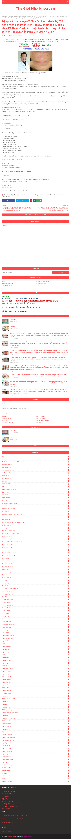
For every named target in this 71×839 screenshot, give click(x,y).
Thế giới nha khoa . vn (7, 283)
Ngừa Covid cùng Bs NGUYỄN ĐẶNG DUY (35, 514)
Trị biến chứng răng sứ (35, 635)
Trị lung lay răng (35, 679)
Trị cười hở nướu (35, 641)
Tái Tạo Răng (35, 583)
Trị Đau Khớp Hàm (35, 646)
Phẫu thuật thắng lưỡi (35, 544)
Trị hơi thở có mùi (35, 665)
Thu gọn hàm (35, 616)
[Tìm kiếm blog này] (27, 272)
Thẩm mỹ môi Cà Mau (35, 594)
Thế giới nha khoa (35, 602)
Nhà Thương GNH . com (8, 808)
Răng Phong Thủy (35, 572)
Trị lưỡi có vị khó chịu (35, 682)
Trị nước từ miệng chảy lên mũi (35, 712)
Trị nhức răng (35, 696)
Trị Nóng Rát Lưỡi (35, 707)
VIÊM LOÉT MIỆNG (35, 767)
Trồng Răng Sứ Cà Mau (35, 759)
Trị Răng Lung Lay (35, 726)
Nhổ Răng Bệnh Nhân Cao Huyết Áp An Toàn (35, 522)
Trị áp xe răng (35, 632)
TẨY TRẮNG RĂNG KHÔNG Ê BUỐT (35, 588)
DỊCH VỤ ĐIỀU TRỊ (40, 416)
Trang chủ (4, 16)
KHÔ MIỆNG (35, 506)
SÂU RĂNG (35, 580)
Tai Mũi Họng (5, 796)
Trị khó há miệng (35, 671)
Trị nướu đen (35, 715)
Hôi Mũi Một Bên (35, 497)
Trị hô (35, 654)
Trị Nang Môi (35, 688)
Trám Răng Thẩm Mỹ (35, 627)
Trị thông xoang (35, 745)
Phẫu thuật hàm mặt (35, 536)
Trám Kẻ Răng (35, 619)
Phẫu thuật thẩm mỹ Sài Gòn (35, 555)
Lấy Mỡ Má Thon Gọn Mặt (35, 508)
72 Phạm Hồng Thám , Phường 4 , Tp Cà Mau (14, 815)
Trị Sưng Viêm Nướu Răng (35, 737)
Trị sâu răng (35, 729)
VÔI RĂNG (35, 778)
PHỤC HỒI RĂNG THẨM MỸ (42, 420)
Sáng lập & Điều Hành (8, 793)
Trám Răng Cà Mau (35, 621)
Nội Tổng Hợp (6, 798)
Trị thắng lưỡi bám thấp (35, 740)
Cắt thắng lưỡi (35, 473)
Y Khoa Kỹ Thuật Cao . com (9, 806)
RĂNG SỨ (35, 575)
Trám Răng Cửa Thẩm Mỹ (35, 624)
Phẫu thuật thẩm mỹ (35, 547)
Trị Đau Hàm (35, 643)
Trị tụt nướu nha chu (35, 748)
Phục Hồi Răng (35, 558)
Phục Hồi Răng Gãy (35, 561)
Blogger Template (27, 836)
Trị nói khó (35, 701)
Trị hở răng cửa (35, 663)
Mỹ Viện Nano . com (41, 283)
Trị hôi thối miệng (35, 660)
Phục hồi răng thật (35, 564)
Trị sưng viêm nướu (35, 734)
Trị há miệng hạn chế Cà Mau (35, 652)
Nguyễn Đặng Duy (7, 35)
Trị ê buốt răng (35, 649)
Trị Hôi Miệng (35, 657)
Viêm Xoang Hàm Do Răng (35, 776)
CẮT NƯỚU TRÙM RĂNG (8, 422)
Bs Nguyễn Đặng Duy (35, 459)
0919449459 (19, 819)
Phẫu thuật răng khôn (35, 539)
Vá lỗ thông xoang (35, 765)
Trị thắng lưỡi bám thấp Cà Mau (35, 743)
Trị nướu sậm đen (35, 721)
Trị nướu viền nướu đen (35, 723)
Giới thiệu (12, 326)
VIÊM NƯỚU (35, 773)
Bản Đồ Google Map (7, 822)
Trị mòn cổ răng (35, 685)
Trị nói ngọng (35, 704)
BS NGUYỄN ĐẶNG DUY (8, 791)
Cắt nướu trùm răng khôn (35, 470)
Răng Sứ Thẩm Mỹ (35, 577)
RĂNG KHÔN (35, 569)
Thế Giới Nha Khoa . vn (35, 8)
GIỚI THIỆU (4, 416)
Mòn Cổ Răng (35, 511)
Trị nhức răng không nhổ (35, 699)
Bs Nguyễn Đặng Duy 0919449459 (35, 462)
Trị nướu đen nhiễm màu (35, 718)
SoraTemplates (11, 836)
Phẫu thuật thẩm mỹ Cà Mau (35, 550)
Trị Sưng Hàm (35, 732)
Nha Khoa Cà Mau (35, 517)
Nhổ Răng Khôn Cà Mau (35, 528)
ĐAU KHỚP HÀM (35, 484)
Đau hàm (35, 481)
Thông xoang (35, 613)
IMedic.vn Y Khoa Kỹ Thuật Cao (35, 503)
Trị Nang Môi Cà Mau (35, 690)
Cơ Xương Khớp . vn (7, 285)
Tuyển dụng (39, 285)
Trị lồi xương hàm (35, 674)
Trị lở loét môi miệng (35, 677)
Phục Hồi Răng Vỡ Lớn (35, 566)
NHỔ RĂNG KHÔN (6, 418)
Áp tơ (35, 456)
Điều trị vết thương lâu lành (35, 489)
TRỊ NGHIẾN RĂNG (35, 693)
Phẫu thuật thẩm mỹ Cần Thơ (35, 553)
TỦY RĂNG (35, 762)
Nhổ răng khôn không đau (35, 530)
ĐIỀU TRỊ (35, 486)
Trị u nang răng (35, 754)
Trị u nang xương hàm (35, 756)
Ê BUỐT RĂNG (35, 492)
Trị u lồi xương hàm (35, 751)
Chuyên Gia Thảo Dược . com (10, 805)
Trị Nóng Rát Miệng (35, 710)
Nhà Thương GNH (35, 519)
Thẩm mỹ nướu (35, 597)
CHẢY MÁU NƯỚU (35, 478)
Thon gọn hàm (35, 610)
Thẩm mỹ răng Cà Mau (35, 599)
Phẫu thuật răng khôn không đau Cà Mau (35, 541)
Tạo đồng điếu (35, 586)
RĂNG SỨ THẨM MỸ (41, 418)
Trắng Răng (35, 630)
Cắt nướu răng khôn (35, 464)
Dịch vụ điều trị (14, 319)
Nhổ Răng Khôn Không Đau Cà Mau (35, 533)
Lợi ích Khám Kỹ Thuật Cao (43, 281)
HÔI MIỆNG (39, 422)
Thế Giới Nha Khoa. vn (35, 608)
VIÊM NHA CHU (35, 770)
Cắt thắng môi (35, 475)
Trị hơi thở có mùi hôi (35, 668)
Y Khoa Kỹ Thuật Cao (35, 781)
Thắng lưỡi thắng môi (35, 591)
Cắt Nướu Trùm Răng (35, 467)
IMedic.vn (38, 414)
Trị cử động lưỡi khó (35, 638)
